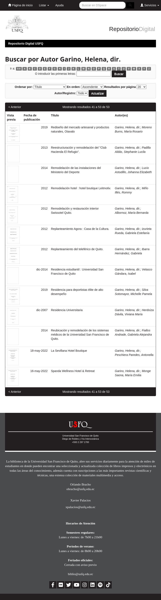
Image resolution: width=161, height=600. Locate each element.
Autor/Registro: (65, 93)
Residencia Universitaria (67, 310)
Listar (44, 5)
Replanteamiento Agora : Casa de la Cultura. (80, 228)
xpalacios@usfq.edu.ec (80, 507)
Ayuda (59, 5)
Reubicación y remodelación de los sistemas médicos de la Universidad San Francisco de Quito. (80, 334)
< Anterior (14, 107)
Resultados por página (120, 87)
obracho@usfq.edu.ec (80, 489)
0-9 (18, 68)
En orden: (73, 87)
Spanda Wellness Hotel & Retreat (73, 371)
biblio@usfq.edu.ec (80, 574)
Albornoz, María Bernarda (131, 212)
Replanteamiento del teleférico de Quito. (77, 249)
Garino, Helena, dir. (127, 127)
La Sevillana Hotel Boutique (69, 350)
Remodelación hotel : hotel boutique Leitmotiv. (81, 188)
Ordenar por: (24, 87)
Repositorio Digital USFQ (25, 43)
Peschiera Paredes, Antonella (134, 355)
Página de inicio (20, 5)
